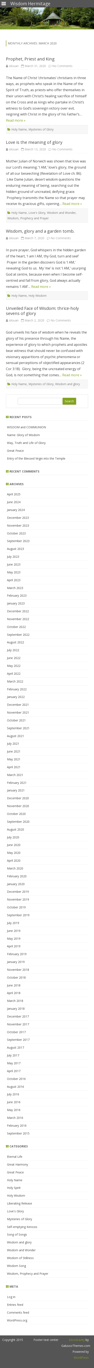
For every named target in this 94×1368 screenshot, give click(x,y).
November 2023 (18, 525)
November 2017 (18, 1024)
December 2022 (18, 611)
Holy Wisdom (37, 296)
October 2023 (16, 533)
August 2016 (15, 1087)
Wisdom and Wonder (61, 213)
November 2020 (18, 806)
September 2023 (18, 541)
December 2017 (18, 1016)
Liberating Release (19, 1203)
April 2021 (13, 767)
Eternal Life (14, 1157)
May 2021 (13, 759)
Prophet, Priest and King (30, 59)
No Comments (62, 66)
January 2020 (16, 884)
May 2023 (13, 572)
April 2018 (13, 993)
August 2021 (15, 736)
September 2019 (18, 915)
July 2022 (13, 650)
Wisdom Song (16, 1266)
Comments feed (18, 1312)
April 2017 (13, 1071)
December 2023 (18, 518)
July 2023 (13, 557)
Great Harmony (17, 1164)
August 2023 (15, 549)
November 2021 (18, 712)
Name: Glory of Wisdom (23, 435)
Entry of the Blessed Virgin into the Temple (36, 458)
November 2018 (18, 970)
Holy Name (19, 129)
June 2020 (13, 845)
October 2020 (16, 814)
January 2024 (16, 510)
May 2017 (13, 1063)
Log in (11, 1297)
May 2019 (13, 939)
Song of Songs (17, 1234)
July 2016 (13, 1094)
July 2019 (13, 923)
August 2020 (15, 829)
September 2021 (18, 728)
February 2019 (17, 954)
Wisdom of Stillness (20, 1258)
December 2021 (18, 705)
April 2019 (13, 946)
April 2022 (13, 674)
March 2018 (15, 1001)
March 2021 (15, 775)
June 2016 (13, 1102)
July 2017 (13, 1055)
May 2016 (13, 1110)
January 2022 (16, 697)
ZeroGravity (77, 1340)
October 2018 (16, 977)
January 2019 (16, 962)
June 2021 (13, 751)
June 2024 (13, 502)
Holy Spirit (14, 1188)
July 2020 (13, 837)
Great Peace (15, 451)
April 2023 (13, 580)
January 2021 (16, 790)
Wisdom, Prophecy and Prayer (28, 218)
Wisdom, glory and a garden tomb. (40, 231)
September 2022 (18, 635)
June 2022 (13, 658)
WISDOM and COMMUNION (26, 427)
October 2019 (16, 907)
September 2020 (18, 822)
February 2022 (17, 689)
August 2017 (15, 1047)
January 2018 (16, 1009)
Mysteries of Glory (41, 129)
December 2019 (18, 892)
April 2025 (13, 494)
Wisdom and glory (67, 384)
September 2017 (18, 1040)
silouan (14, 66)
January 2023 (16, 603)
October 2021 (16, 720)
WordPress (81, 1358)
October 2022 (16, 627)
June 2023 (13, 564)
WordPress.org (17, 1320)
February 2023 (17, 595)
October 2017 (16, 1032)
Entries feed (15, 1305)
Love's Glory (36, 213)
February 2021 (17, 783)
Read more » (16, 120)
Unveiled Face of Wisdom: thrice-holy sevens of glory (42, 310)
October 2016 (16, 1079)
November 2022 (18, 619)
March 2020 (15, 868)
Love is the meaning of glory (34, 142)
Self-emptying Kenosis (22, 1227)
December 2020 (18, 798)
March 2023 (15, 588)
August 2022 (15, 642)
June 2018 (13, 985)
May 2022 (13, 666)
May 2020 (13, 853)
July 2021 (13, 744)
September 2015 (18, 1133)
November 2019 (18, 899)
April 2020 (13, 860)
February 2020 (17, 876)
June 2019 (13, 931)
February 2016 (17, 1126)
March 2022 (15, 681)
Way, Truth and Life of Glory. (26, 443)
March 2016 (15, 1118)
